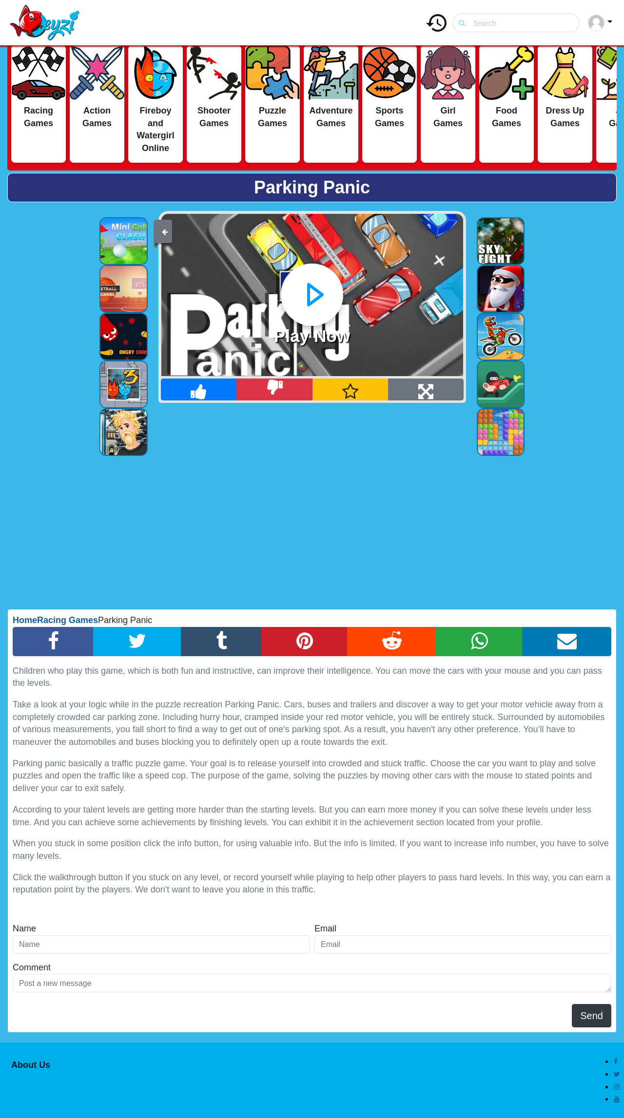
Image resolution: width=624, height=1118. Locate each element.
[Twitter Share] (137, 641)
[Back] (164, 231)
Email (325, 928)
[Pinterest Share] (304, 641)
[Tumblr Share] (221, 641)
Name (24, 928)
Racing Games (67, 620)
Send (591, 1015)
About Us (30, 1065)
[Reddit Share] (391, 641)
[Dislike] (274, 389)
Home (25, 620)
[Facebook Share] (53, 641)
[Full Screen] (426, 389)
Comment (32, 967)
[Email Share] (566, 641)
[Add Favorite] (350, 389)
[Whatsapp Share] (479, 641)
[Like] (199, 389)
